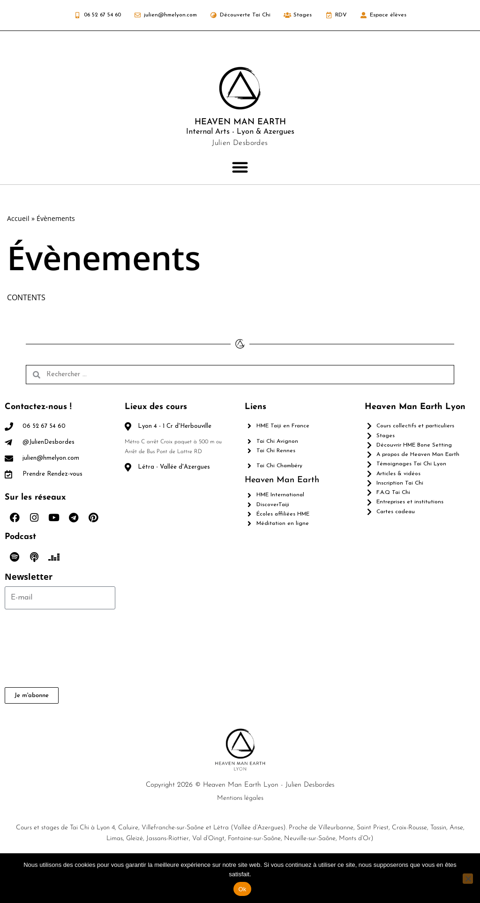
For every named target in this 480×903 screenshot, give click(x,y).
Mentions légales (240, 828)
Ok (242, 889)
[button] (240, 167)
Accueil (18, 218)
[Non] (468, 878)
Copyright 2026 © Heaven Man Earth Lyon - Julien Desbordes (240, 815)
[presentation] (43, 679)
